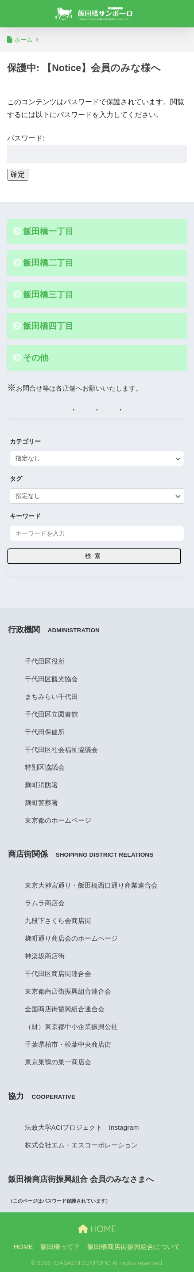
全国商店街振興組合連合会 (65, 1009)
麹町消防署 (41, 785)
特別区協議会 (45, 767)
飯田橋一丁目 (48, 231)
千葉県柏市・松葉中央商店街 (68, 1044)
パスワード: (97, 148)
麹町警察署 (41, 802)
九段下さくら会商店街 (58, 920)
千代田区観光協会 (51, 679)
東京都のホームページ (58, 820)
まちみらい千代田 (51, 696)
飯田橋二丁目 (48, 262)
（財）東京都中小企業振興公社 (71, 1026)
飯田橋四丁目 (48, 325)
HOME (97, 1228)
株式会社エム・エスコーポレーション (81, 1145)
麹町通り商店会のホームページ (71, 938)
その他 (35, 357)
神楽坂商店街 (45, 956)
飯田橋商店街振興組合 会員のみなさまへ (81, 1179)
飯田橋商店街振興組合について (133, 1246)
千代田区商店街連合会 (58, 973)
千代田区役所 (45, 661)
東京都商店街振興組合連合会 (68, 991)
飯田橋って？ (60, 1246)
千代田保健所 (45, 732)
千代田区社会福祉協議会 (61, 749)
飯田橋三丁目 (48, 294)
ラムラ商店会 (45, 903)
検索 (94, 555)
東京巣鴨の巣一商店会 (58, 1062)
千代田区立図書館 (51, 714)
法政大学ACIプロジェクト (63, 1127)
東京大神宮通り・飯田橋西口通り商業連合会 (91, 885)
